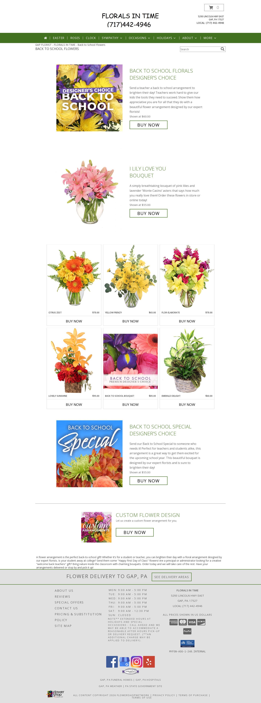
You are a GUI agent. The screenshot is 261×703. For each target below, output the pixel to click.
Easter (58, 38)
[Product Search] (199, 49)
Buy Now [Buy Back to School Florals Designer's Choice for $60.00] (148, 125)
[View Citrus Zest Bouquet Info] (74, 278)
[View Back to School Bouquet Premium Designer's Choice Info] (130, 361)
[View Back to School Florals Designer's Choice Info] (92, 97)
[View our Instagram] (136, 666)
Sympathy (112, 38)
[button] (214, 7)
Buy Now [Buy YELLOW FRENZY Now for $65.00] (130, 321)
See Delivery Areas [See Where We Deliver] (171, 577)
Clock (91, 38)
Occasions (140, 38)
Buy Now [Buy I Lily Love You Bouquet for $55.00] (148, 213)
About (190, 38)
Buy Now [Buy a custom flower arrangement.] (135, 532)
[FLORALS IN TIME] (132, 18)
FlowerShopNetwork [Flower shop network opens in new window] (133, 695)
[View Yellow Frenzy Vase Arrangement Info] (130, 278)
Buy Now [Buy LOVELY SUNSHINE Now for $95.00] (74, 404)
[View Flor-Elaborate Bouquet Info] (187, 278)
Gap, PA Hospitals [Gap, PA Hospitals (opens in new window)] (148, 679)
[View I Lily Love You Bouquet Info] (92, 191)
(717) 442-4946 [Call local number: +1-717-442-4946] (215, 23)
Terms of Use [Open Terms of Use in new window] (142, 697)
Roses (75, 38)
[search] (222, 49)
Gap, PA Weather (110, 686)
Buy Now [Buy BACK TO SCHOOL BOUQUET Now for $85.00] (130, 404)
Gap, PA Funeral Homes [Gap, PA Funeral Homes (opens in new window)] (116, 679)
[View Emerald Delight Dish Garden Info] (187, 361)
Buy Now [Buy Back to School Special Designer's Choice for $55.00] (148, 481)
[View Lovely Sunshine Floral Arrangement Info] (74, 361)
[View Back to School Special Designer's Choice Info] (92, 453)
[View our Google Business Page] (124, 666)
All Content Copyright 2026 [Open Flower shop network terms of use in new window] (94, 695)
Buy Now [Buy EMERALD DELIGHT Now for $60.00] (187, 404)
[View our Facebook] (112, 666)
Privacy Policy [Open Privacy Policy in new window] (164, 695)
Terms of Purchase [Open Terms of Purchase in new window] (193, 695)
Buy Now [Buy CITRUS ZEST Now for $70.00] (74, 321)
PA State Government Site (143, 686)
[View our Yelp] (149, 666)
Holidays (166, 38)
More (210, 38)
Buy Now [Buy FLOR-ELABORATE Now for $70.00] (187, 321)
